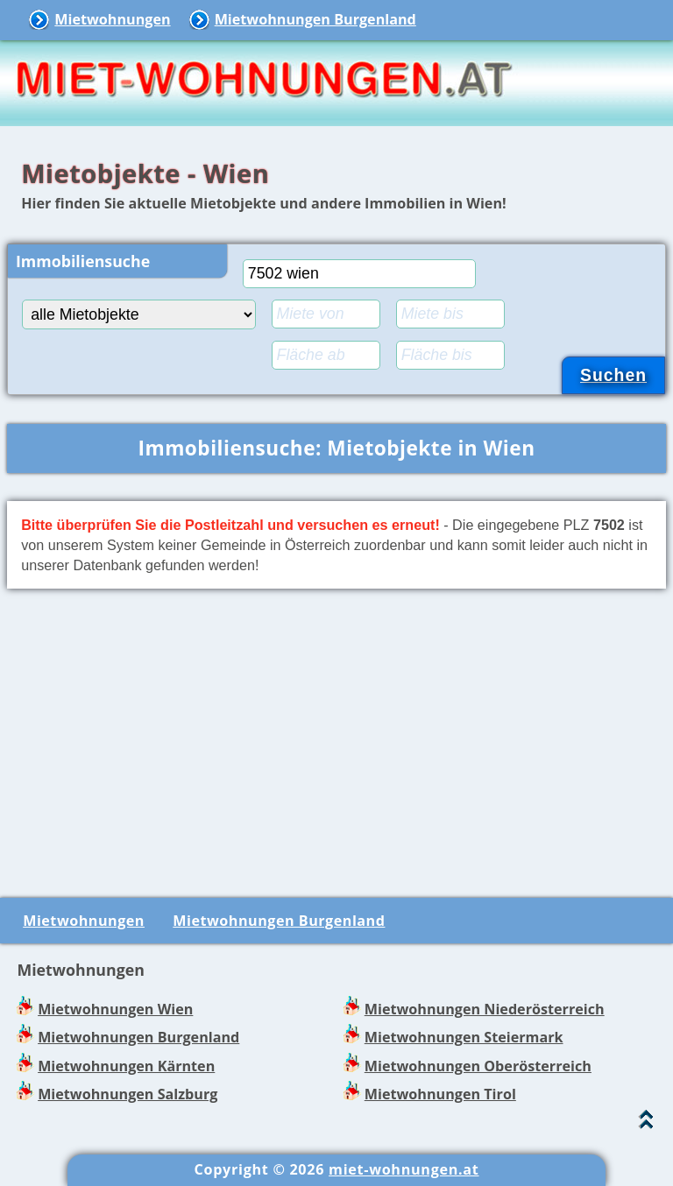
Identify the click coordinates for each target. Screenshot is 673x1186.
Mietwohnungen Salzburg (127, 1094)
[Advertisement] (336, 740)
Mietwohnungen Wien (115, 1009)
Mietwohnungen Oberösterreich (478, 1066)
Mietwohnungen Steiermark (464, 1037)
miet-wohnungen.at (403, 1169)
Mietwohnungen (112, 19)
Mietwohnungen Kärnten (126, 1066)
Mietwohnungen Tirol (440, 1094)
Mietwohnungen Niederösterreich (485, 1009)
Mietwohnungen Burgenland (315, 19)
